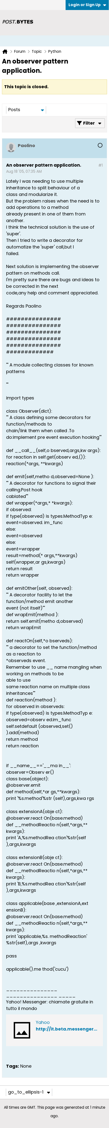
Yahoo (43, 1022)
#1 (100, 165)
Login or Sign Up (87, 4)
